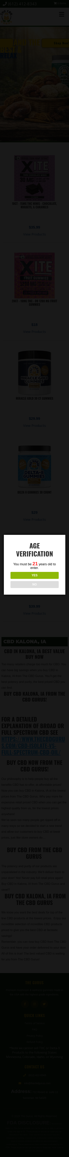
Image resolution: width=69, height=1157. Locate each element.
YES (34, 575)
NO (34, 584)
